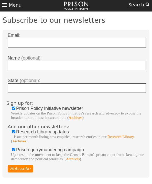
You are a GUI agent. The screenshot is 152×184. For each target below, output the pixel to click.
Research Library (120, 137)
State (24, 80)
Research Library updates (79, 136)
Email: (14, 35)
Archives (75, 118)
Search (138, 4)
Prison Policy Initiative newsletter (79, 113)
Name (25, 58)
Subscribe (20, 168)
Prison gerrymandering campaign (79, 154)
